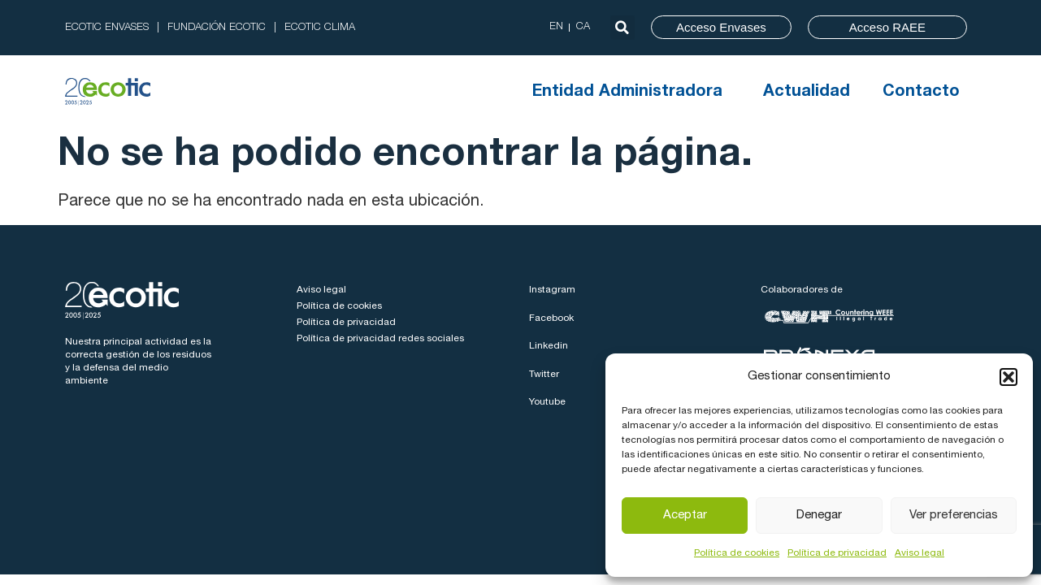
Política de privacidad (837, 553)
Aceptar (685, 515)
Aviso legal (919, 553)
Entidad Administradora (631, 92)
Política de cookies (736, 553)
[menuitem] (556, 27)
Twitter (544, 374)
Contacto (921, 92)
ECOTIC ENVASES (107, 28)
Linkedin (548, 346)
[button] (1008, 377)
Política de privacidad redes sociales (380, 339)
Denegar (819, 515)
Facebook (551, 318)
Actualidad (806, 92)
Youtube (547, 402)
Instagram (552, 290)
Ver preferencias (953, 515)
